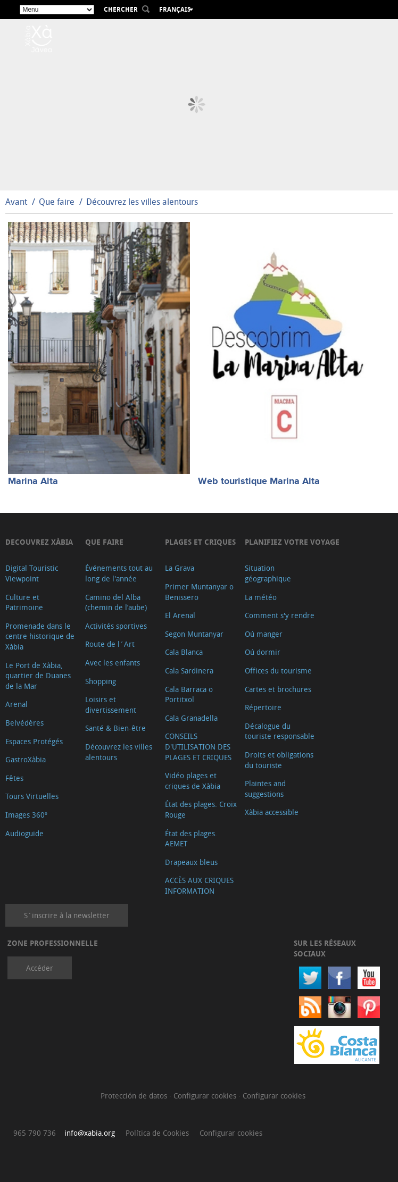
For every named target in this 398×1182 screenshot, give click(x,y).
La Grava (179, 568)
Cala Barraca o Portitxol (189, 694)
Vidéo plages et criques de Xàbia (192, 780)
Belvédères (24, 723)
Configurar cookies (205, 1096)
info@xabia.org (89, 1133)
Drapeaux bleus (191, 862)
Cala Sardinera (189, 670)
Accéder (39, 968)
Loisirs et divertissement (110, 704)
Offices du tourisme (278, 670)
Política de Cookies (157, 1133)
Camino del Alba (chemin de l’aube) (116, 602)
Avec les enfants (112, 662)
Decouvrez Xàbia (39, 542)
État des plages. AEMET (191, 838)
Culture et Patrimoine (24, 602)
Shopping (100, 681)
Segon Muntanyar (194, 634)
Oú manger (264, 634)
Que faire (56, 201)
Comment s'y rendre (279, 615)
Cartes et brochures (278, 689)
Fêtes (14, 778)
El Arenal (180, 615)
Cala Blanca (184, 652)
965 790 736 (34, 1133)
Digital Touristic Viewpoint (31, 573)
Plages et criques (200, 542)
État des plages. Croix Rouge (201, 809)
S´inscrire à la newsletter (67, 915)
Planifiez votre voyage (292, 542)
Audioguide (24, 833)
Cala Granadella (191, 718)
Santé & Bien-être (115, 728)
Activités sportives (116, 626)
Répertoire (263, 707)
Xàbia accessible (271, 812)
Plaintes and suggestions (265, 788)
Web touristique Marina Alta (259, 481)
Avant (16, 201)
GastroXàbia (25, 759)
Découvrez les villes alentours (142, 201)
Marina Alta (33, 481)
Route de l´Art (110, 644)
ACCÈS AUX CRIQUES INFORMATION (199, 885)
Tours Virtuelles (32, 796)
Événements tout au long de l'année (119, 573)
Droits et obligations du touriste (279, 760)
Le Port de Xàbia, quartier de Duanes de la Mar (38, 675)
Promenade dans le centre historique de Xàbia (39, 636)
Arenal (16, 704)
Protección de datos (135, 1096)
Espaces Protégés (34, 741)
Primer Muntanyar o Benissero (199, 591)
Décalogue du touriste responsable (279, 731)
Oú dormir (262, 652)
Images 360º (26, 815)
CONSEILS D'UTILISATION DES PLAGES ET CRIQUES (198, 746)
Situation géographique (268, 573)
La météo (261, 597)
